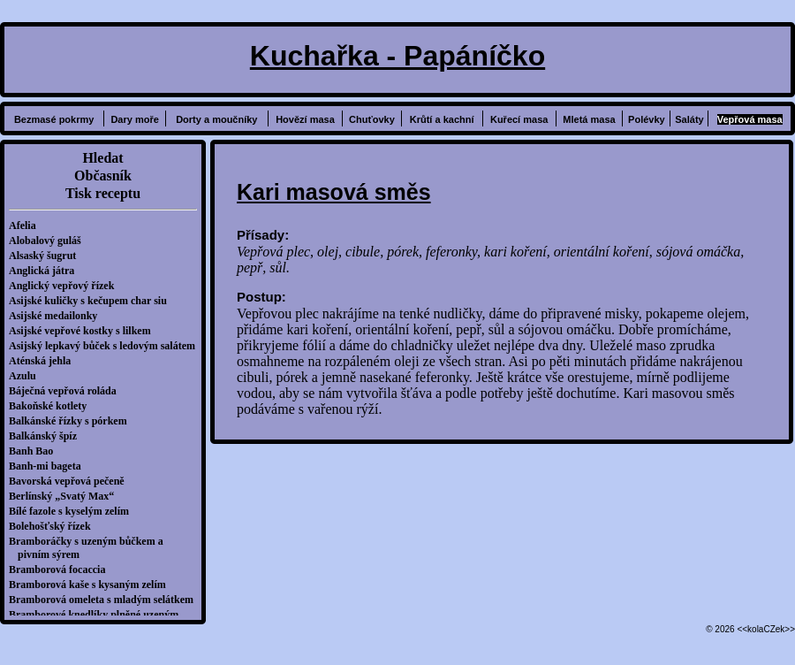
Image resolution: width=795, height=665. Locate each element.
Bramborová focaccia (61, 569)
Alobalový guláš (49, 240)
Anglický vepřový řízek (66, 285)
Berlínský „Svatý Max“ (66, 496)
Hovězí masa (305, 119)
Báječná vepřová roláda (67, 391)
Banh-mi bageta (49, 466)
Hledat (102, 157)
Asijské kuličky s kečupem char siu (92, 300)
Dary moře (134, 119)
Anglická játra (46, 270)
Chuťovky (372, 119)
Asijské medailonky (57, 316)
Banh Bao (35, 451)
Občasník (103, 175)
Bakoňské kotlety (52, 406)
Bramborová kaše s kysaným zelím (92, 584)
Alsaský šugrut (47, 255)
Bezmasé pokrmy (54, 119)
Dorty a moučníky (216, 119)
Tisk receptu (102, 193)
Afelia (27, 225)
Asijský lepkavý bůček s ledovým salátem (106, 346)
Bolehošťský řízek (54, 526)
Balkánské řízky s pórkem (72, 421)
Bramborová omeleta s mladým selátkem (105, 599)
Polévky (646, 119)
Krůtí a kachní (442, 119)
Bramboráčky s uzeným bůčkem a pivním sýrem (90, 548)
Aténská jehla (44, 361)
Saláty (689, 119)
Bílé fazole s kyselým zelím (73, 511)
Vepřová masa (750, 119)
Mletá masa (589, 119)
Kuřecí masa (519, 119)
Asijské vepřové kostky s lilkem (84, 331)
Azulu (27, 376)
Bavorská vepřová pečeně (71, 481)
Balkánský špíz (47, 436)
